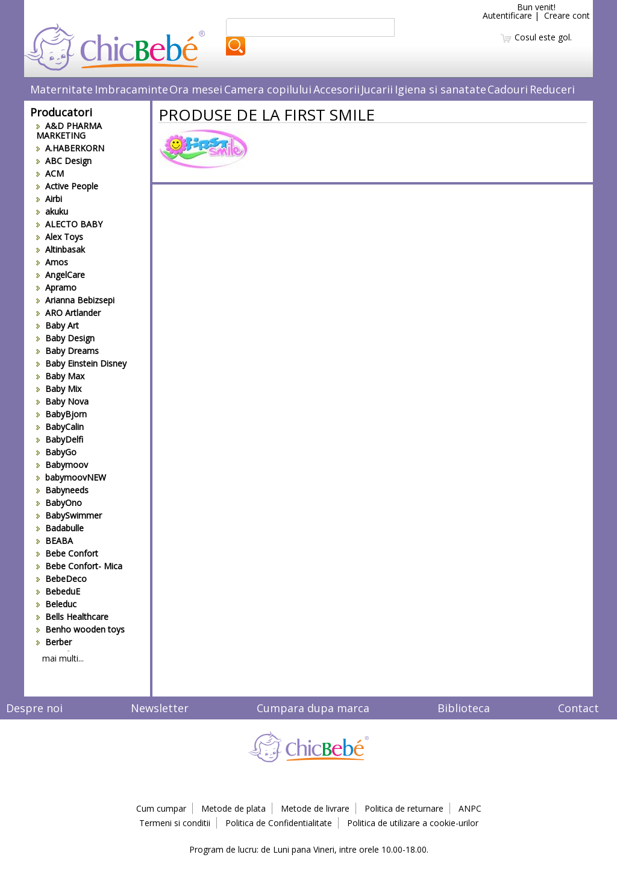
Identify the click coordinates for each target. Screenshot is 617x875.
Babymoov (62, 464)
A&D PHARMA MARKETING (69, 130)
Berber (54, 642)
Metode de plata (233, 808)
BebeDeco (61, 578)
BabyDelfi (59, 439)
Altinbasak (60, 249)
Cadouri (507, 89)
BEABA (54, 540)
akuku (52, 211)
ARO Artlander (68, 312)
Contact (578, 708)
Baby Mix (58, 388)
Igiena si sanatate (440, 89)
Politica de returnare (404, 808)
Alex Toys (59, 236)
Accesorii (336, 89)
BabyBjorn (61, 414)
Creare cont (567, 15)
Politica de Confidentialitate (278, 823)
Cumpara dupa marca (313, 708)
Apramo (56, 287)
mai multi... (63, 658)
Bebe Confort (67, 553)
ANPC (470, 808)
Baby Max (60, 376)
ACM (50, 173)
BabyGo (56, 452)
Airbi (49, 198)
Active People (67, 186)
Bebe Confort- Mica (79, 566)
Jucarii (377, 89)
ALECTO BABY (69, 224)
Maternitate (61, 89)
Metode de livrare (315, 808)
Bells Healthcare (72, 616)
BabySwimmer (69, 515)
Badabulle (60, 528)
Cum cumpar (161, 808)
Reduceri (552, 89)
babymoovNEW (71, 477)
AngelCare (60, 274)
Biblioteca (463, 708)
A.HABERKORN (70, 148)
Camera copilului (268, 89)
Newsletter (160, 708)
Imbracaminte (131, 89)
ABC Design (64, 160)
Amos (52, 262)
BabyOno (59, 502)
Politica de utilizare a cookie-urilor (412, 823)
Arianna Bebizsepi (75, 300)
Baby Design (65, 338)
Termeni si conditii (174, 823)
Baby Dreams (67, 350)
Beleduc (56, 604)
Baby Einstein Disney (81, 363)
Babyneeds (62, 490)
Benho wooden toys (80, 629)
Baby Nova (62, 401)
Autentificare (507, 15)
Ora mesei (195, 89)
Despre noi (34, 708)
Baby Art (57, 325)
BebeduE (58, 591)
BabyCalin (60, 426)
